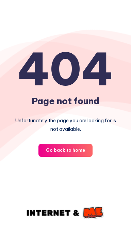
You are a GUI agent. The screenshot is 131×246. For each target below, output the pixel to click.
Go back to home (65, 150)
